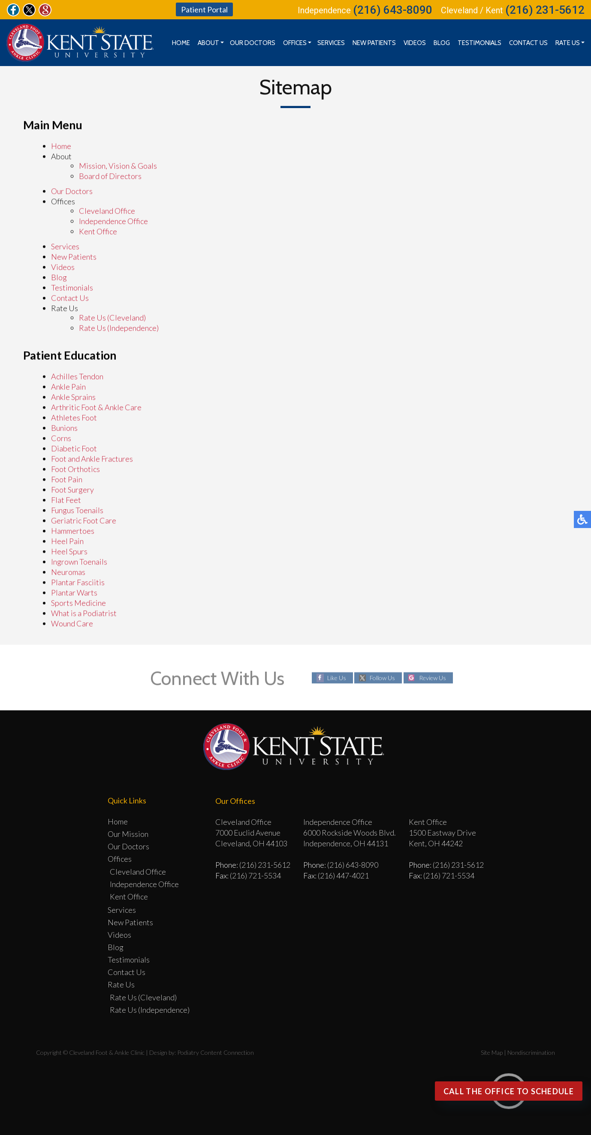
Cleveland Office (107, 211)
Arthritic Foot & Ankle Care (96, 407)
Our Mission (128, 834)
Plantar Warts (74, 593)
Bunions (64, 428)
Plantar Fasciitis (78, 582)
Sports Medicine (78, 603)
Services (331, 43)
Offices (295, 43)
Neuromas (68, 572)
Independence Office (113, 221)
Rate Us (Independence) (119, 328)
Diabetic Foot (74, 448)
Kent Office (98, 231)
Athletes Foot (74, 418)
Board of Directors (110, 176)
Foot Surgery (72, 490)
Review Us (432, 677)
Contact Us (528, 43)
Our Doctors (252, 43)
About (208, 43)
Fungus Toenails (77, 510)
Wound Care (72, 623)
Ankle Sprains (73, 397)
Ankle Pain (68, 387)
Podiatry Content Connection (215, 1052)
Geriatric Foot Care (83, 520)
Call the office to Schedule (508, 1091)
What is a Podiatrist (84, 613)
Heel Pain (67, 541)
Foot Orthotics (75, 469)
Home (181, 43)
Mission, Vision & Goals (118, 166)
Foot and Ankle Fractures (92, 459)
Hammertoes (72, 531)
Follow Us (382, 677)
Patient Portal (204, 9)
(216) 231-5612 (545, 9)
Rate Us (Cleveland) (112, 318)
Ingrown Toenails (79, 562)
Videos (415, 43)
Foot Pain (66, 479)
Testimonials (479, 43)
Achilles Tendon (77, 376)
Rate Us (567, 43)
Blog (442, 43)
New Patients (374, 43)
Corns (61, 438)
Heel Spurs (69, 551)
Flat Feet (66, 500)
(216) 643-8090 (392, 9)
